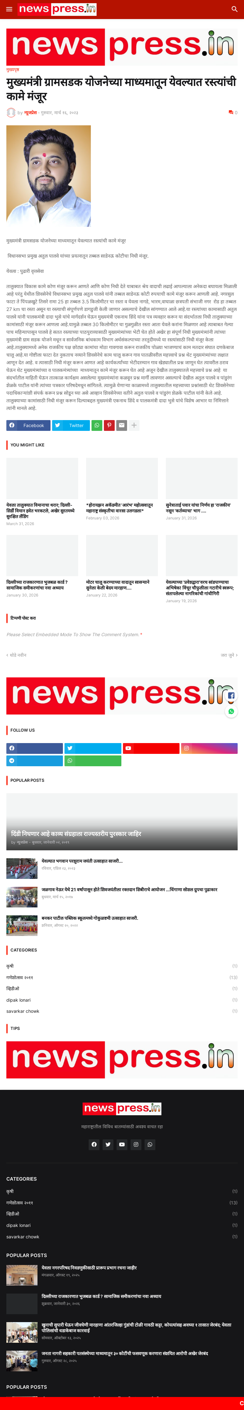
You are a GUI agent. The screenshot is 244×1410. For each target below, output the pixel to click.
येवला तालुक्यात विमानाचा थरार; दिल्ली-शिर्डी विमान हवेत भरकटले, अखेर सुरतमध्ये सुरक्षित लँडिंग (40, 510)
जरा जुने (227, 655)
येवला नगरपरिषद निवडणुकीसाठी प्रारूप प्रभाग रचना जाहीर (89, 1267)
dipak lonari (122, 1000)
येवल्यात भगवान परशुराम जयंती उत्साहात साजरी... (82, 861)
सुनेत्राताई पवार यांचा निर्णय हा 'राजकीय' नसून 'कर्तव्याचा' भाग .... (198, 507)
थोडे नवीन (18, 655)
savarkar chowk (122, 1011)
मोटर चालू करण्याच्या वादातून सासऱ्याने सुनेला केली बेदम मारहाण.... (117, 584)
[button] (8, 9)
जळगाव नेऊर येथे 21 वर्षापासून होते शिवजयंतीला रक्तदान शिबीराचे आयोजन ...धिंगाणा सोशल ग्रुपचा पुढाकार (129, 889)
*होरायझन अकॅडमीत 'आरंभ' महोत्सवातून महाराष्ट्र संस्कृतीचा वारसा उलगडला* (119, 507)
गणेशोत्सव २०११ (122, 977)
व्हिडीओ (122, 988)
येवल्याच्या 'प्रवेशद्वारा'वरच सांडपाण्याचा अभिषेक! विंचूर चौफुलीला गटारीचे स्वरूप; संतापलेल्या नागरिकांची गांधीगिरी (200, 587)
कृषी (122, 966)
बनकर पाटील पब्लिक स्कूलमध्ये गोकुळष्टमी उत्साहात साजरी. (90, 918)
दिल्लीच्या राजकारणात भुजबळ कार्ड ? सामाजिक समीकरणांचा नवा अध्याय (37, 584)
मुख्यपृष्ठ (12, 69)
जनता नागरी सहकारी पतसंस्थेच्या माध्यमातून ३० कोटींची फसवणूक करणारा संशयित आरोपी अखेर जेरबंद (125, 1353)
